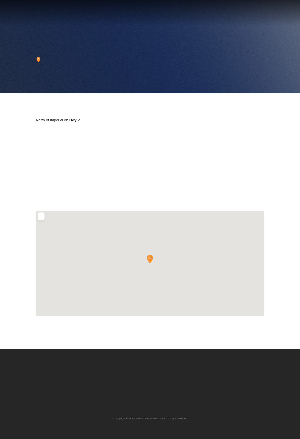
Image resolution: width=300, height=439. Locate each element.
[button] (263, 13)
